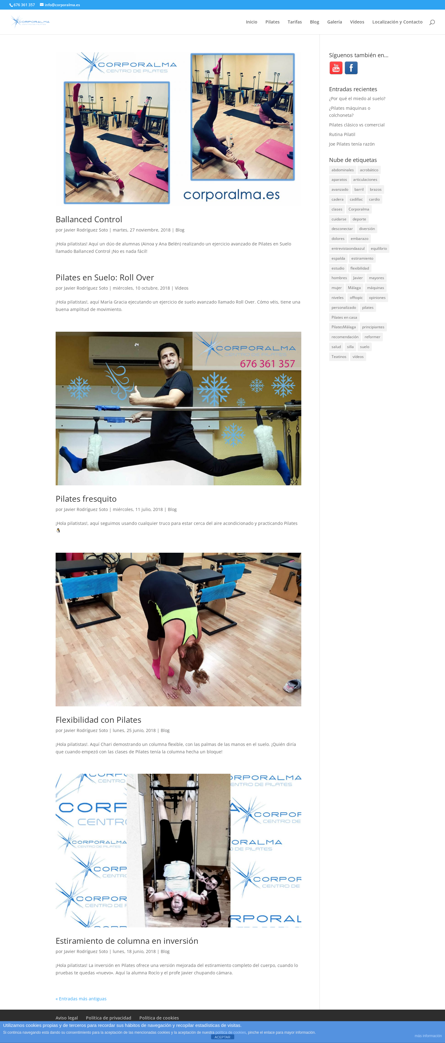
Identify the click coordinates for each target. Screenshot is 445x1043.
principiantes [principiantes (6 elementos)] (373, 327)
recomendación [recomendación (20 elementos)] (345, 336)
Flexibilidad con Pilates (98, 719)
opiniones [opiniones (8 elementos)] (377, 297)
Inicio (251, 22)
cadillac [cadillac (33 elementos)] (356, 199)
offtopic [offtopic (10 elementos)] (356, 297)
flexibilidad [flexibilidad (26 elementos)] (359, 268)
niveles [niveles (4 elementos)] (338, 297)
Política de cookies (159, 1018)
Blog (314, 22)
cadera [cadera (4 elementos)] (338, 199)
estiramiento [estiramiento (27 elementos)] (362, 258)
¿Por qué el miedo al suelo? (357, 98)
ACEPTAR (222, 1037)
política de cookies (230, 1032)
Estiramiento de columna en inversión (127, 940)
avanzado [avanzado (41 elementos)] (340, 189)
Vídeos (357, 22)
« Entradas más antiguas (81, 999)
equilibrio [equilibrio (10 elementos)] (379, 248)
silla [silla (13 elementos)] (350, 346)
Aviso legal (67, 1018)
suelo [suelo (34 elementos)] (364, 346)
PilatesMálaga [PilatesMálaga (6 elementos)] (344, 327)
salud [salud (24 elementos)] (336, 346)
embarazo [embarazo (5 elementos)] (359, 238)
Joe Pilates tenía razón (352, 144)
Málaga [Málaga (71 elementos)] (354, 287)
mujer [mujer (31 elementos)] (337, 287)
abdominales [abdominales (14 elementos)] (343, 169)
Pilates (272, 22)
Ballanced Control (89, 219)
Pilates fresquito (86, 498)
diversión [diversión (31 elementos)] (367, 228)
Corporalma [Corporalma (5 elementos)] (359, 209)
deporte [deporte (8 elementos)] (359, 219)
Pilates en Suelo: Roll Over (105, 277)
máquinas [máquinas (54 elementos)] (375, 287)
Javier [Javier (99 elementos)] (358, 277)
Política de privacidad (108, 1018)
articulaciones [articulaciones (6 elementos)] (365, 179)
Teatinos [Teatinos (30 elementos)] (339, 356)
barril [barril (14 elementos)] (359, 189)
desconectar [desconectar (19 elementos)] (342, 228)
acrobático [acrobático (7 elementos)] (369, 169)
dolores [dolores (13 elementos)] (338, 238)
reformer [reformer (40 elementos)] (372, 336)
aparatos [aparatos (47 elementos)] (339, 179)
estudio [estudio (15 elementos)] (338, 268)
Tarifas (295, 22)
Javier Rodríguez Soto (86, 230)
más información (428, 1036)
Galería (334, 22)
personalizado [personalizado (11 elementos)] (344, 307)
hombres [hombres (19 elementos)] (339, 277)
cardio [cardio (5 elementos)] (374, 199)
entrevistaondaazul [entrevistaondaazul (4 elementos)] (348, 248)
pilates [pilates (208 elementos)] (368, 307)
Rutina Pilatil (342, 134)
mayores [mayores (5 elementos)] (376, 277)
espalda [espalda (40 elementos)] (338, 258)
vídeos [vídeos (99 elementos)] (358, 356)
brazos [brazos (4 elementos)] (376, 189)
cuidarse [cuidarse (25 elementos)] (339, 219)
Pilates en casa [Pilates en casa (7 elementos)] (344, 317)
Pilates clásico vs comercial (357, 125)
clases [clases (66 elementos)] (337, 209)
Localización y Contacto (397, 22)
